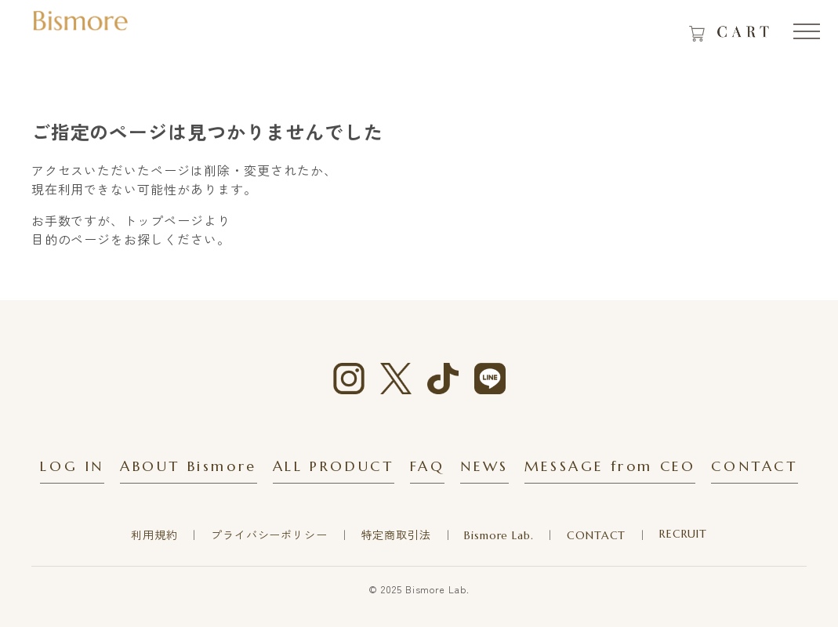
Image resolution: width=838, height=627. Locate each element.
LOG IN (72, 466)
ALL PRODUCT (333, 466)
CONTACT (754, 466)
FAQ (427, 466)
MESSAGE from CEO (610, 466)
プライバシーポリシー (269, 535)
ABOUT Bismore (188, 466)
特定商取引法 (396, 535)
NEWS (484, 466)
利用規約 (154, 535)
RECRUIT (683, 534)
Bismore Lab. (498, 535)
